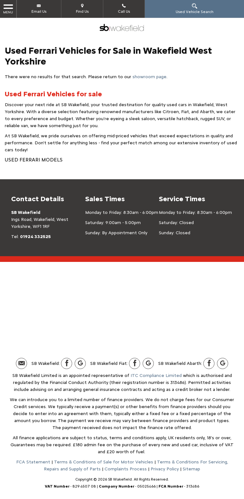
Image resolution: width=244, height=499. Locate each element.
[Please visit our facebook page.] (66, 363)
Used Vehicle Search (195, 8)
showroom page (149, 76)
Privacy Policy (165, 469)
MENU (8, 8)
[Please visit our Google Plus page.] (80, 363)
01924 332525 (35, 236)
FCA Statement (33, 462)
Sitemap (191, 469)
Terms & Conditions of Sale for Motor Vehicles (103, 462)
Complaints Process (126, 469)
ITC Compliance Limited (156, 375)
